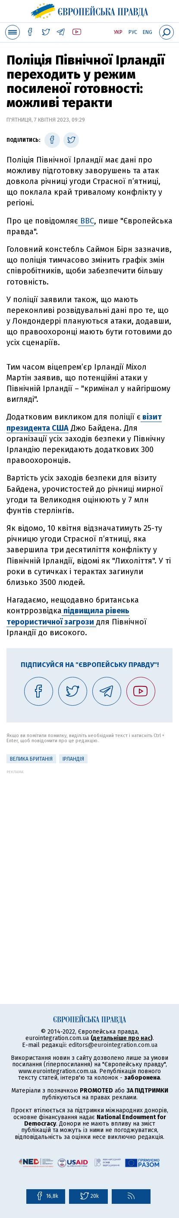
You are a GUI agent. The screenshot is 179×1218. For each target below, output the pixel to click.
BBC (86, 221)
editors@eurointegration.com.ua (113, 1045)
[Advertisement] (89, 863)
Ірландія (73, 759)
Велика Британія (31, 759)
